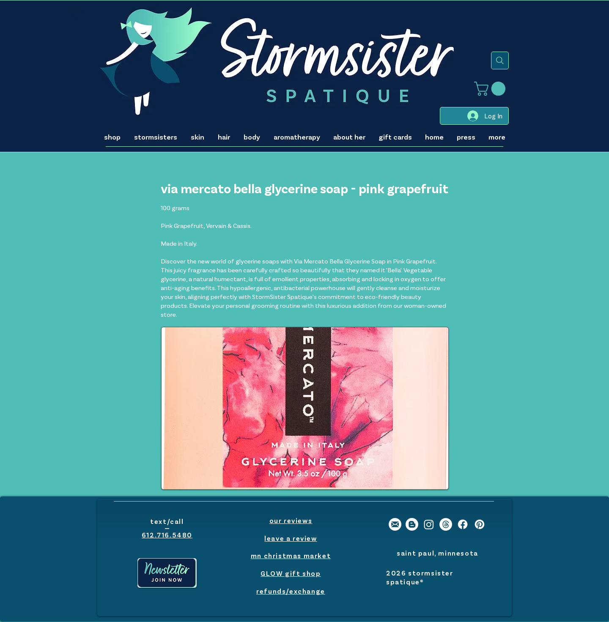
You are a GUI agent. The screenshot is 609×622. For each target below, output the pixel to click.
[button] (491, 89)
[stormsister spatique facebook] (462, 524)
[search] (500, 60)
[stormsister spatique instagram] (428, 524)
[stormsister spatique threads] (445, 524)
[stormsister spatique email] (395, 524)
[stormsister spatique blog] (412, 524)
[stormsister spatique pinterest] (479, 524)
